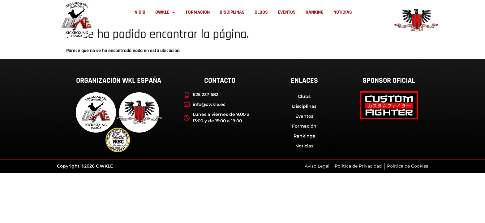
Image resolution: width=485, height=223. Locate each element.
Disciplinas (304, 106)
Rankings (304, 136)
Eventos (304, 116)
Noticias (304, 146)
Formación (304, 126)
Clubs (304, 96)
